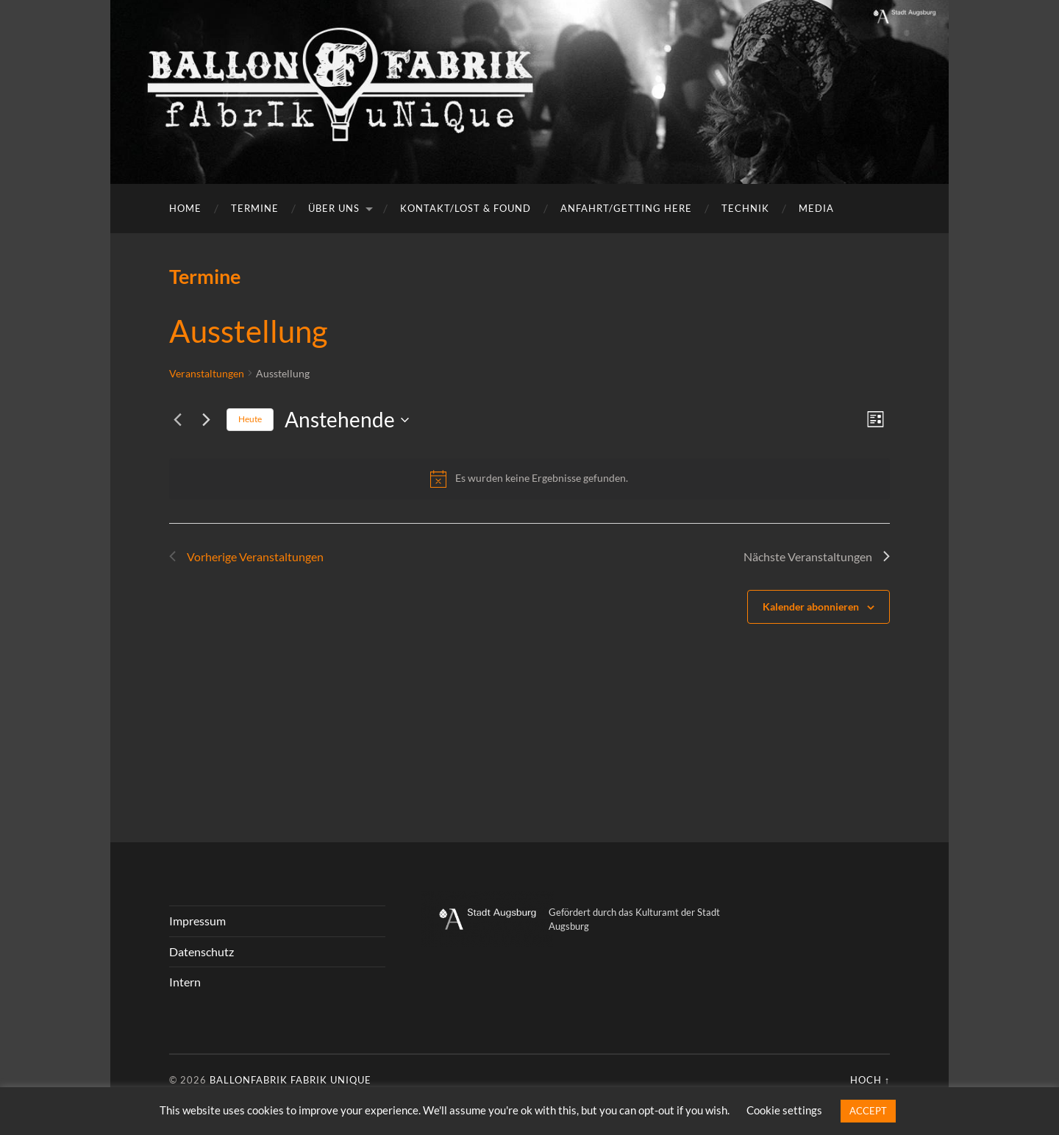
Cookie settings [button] (784, 1110)
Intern (185, 982)
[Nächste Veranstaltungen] (206, 420)
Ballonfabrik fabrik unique (290, 1080)
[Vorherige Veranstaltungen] (178, 420)
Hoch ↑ (870, 1080)
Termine (255, 208)
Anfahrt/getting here (626, 208)
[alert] (529, 478)
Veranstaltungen (206, 373)
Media (816, 208)
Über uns (334, 208)
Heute (250, 418)
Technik (745, 208)
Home (185, 208)
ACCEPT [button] (868, 1111)
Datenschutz (201, 951)
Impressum (197, 921)
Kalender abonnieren (811, 606)
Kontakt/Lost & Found (465, 208)
